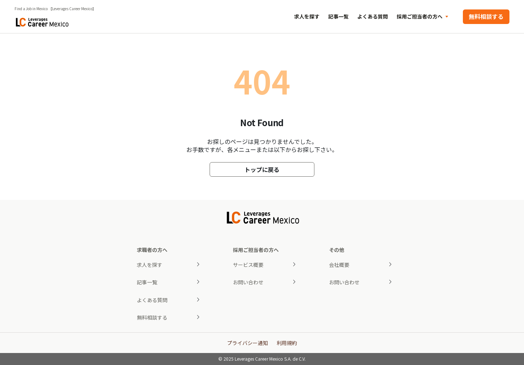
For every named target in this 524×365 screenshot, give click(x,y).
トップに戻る (262, 169)
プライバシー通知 (247, 342)
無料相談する (486, 16)
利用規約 (287, 342)
